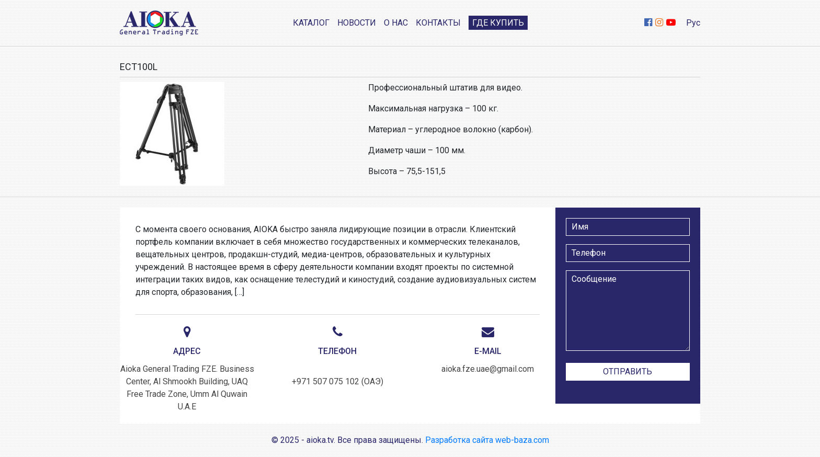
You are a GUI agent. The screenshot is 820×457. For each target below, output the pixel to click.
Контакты (438, 23)
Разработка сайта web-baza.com (487, 440)
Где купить (498, 23)
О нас (396, 23)
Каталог (311, 23)
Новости (356, 23)
